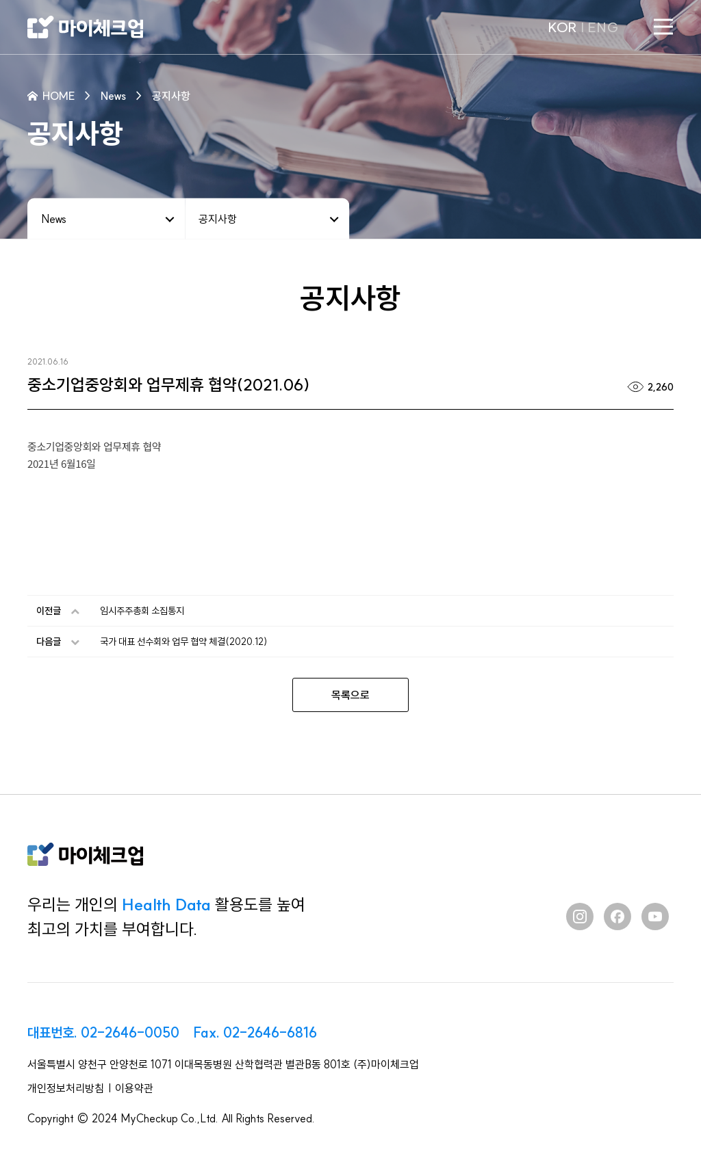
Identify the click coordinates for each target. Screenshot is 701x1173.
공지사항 (218, 218)
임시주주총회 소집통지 (142, 611)
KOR (562, 27)
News (53, 218)
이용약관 (134, 1088)
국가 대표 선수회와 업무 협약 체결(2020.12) (183, 641)
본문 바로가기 (0, 0)
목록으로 (350, 695)
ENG (603, 27)
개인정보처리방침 (65, 1088)
